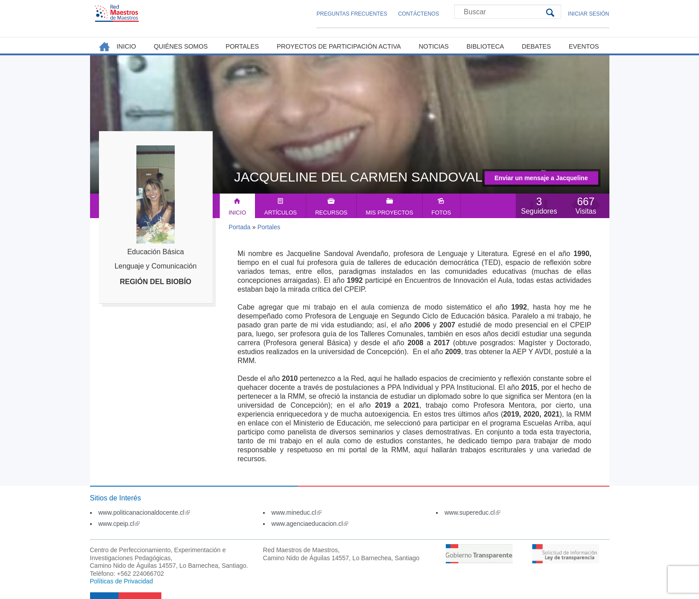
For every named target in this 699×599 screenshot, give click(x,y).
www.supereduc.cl (472, 512)
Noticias (433, 46)
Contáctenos (418, 14)
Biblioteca (485, 46)
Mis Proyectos (389, 212)
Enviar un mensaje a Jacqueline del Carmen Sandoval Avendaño (541, 179)
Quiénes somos (181, 46)
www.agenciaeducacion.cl (309, 523)
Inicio (237, 212)
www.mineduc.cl (296, 512)
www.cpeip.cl (119, 523)
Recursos (331, 212)
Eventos (584, 46)
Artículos (280, 212)
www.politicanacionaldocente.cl (144, 512)
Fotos (441, 212)
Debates (536, 46)
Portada (240, 227)
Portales (268, 227)
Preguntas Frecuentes (352, 14)
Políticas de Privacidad (121, 581)
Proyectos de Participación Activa (339, 46)
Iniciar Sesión (588, 14)
